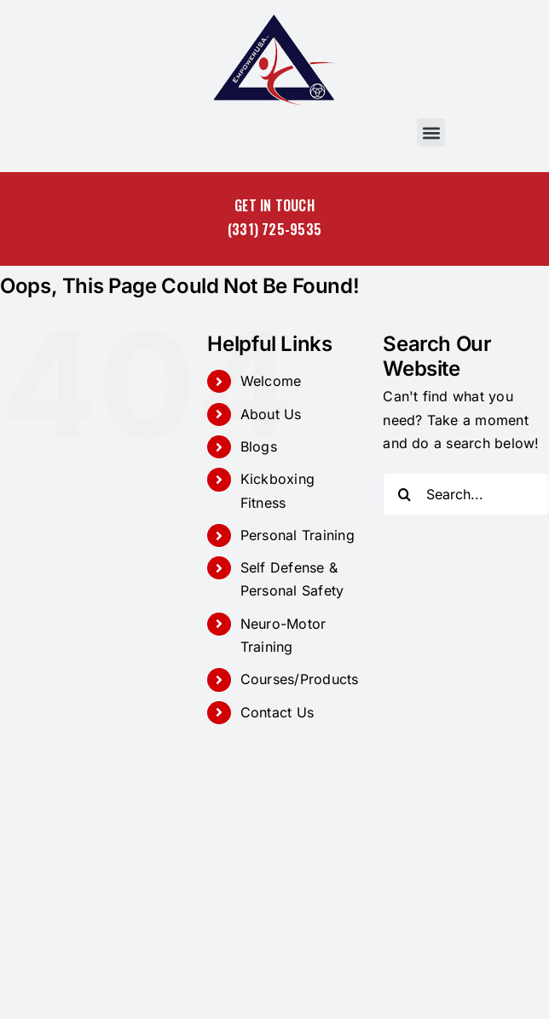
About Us (271, 414)
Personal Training (297, 535)
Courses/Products (299, 679)
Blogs (258, 446)
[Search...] (466, 494)
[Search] (404, 494)
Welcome (271, 380)
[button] (431, 132)
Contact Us (277, 712)
